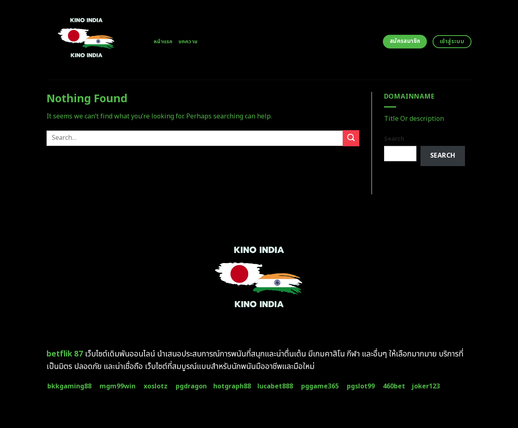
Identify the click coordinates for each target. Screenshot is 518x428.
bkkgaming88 (69, 386)
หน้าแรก (163, 42)
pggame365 (320, 386)
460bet (394, 386)
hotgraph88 (232, 386)
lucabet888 (275, 386)
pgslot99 (361, 386)
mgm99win (118, 386)
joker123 (426, 386)
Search (394, 139)
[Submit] (351, 138)
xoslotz (156, 386)
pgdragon (191, 386)
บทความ (188, 42)
